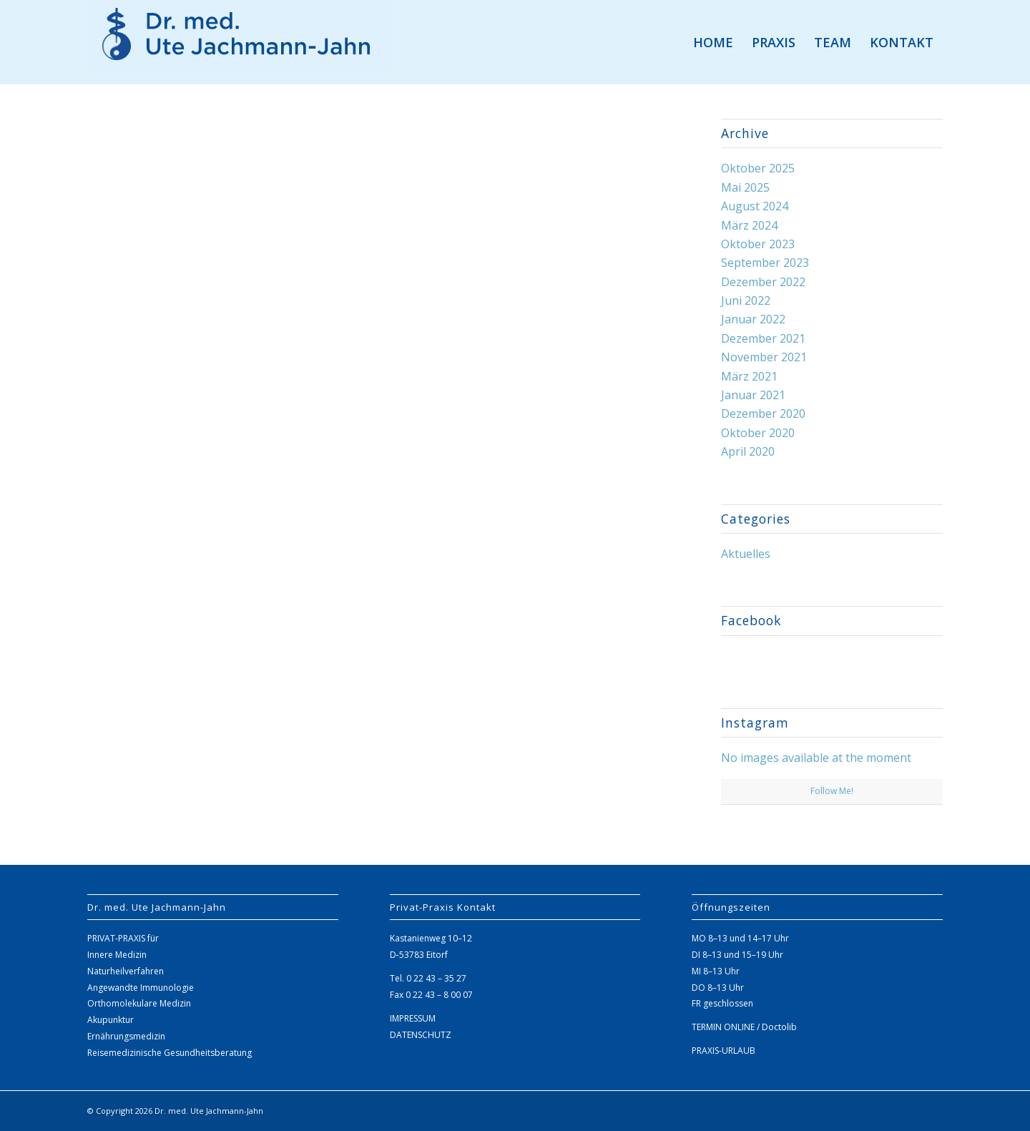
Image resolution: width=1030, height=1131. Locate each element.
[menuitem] (713, 42)
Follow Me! (831, 791)
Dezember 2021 (763, 338)
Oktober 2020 (758, 433)
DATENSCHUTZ (420, 1035)
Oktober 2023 (758, 244)
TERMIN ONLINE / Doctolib (744, 1027)
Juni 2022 (745, 300)
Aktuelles (745, 554)
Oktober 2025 (758, 168)
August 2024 (754, 206)
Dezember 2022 (763, 282)
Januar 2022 (753, 319)
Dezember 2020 (763, 413)
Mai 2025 (745, 187)
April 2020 (748, 451)
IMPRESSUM (413, 1018)
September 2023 (765, 262)
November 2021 (764, 357)
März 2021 (749, 376)
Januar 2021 (753, 395)
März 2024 (749, 225)
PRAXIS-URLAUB (723, 1050)
